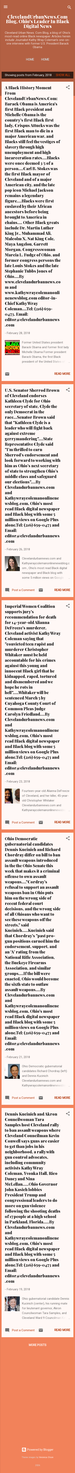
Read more (62, 374)
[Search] (69, 8)
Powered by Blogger (37, 1449)
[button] (67, 88)
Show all (63, 75)
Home (30, 59)
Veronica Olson (46, 1457)
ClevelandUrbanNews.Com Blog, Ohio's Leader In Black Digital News (37, 21)
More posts (37, 1345)
